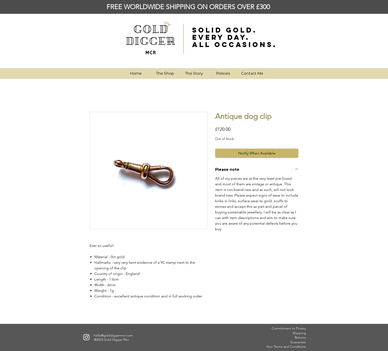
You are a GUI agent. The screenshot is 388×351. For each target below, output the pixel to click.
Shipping (299, 333)
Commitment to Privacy (289, 328)
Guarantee (298, 342)
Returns (300, 337)
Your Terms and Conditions (286, 346)
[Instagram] (86, 337)
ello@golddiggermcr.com (114, 335)
